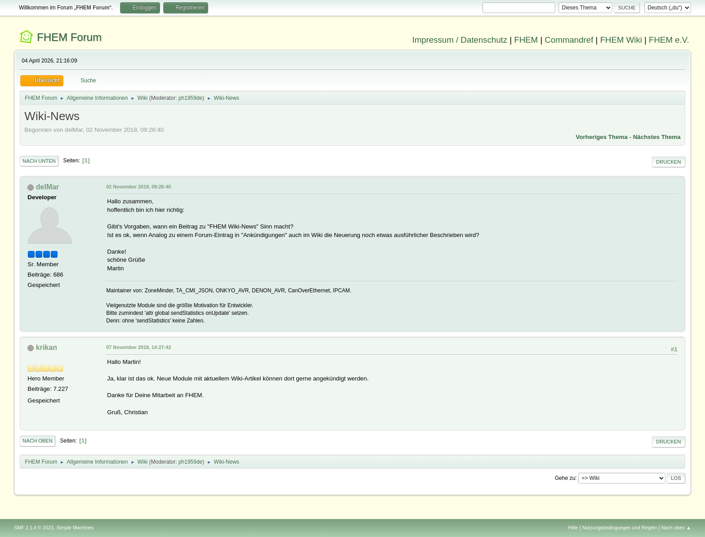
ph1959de (190, 98)
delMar (47, 187)
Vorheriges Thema (602, 137)
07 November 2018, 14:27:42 (138, 347)
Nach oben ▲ (676, 527)
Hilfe (573, 527)
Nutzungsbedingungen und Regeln (619, 527)
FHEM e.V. (669, 40)
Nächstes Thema (657, 137)
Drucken (668, 162)
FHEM (526, 40)
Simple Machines (75, 527)
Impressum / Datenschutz (460, 40)
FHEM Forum (69, 37)
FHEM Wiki (621, 40)
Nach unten (38, 161)
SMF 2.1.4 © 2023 (34, 527)
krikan (46, 347)
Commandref (569, 40)
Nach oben (37, 440)
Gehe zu (565, 477)
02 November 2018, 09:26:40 (138, 186)
